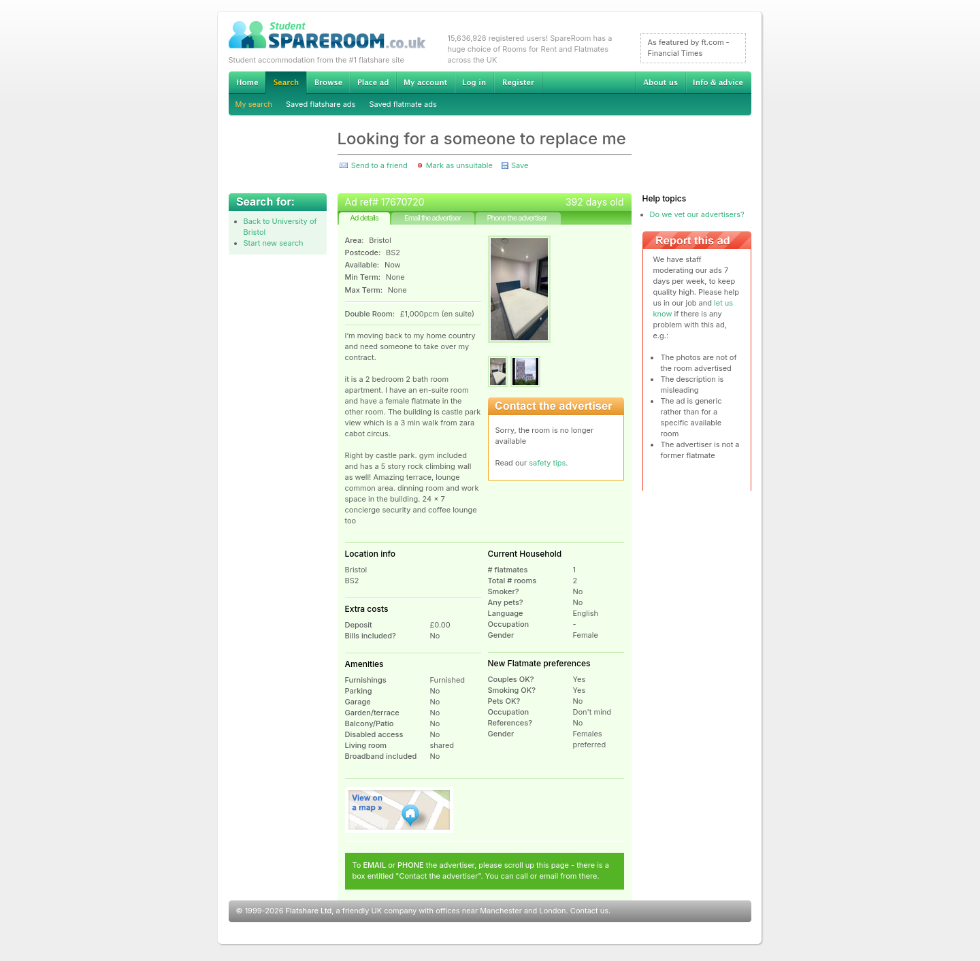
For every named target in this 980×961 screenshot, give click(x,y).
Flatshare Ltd (309, 910)
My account (425, 82)
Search (285, 82)
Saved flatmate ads (402, 104)
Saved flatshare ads (320, 104)
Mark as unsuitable (459, 165)
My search (254, 104)
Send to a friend (379, 165)
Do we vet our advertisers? (697, 214)
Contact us (589, 910)
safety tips (547, 463)
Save (519, 165)
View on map (399, 810)
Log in (474, 82)
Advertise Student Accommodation (373, 82)
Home (247, 82)
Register (518, 82)
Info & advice (718, 82)
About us (660, 82)
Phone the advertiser (516, 218)
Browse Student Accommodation (328, 82)
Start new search (274, 243)
